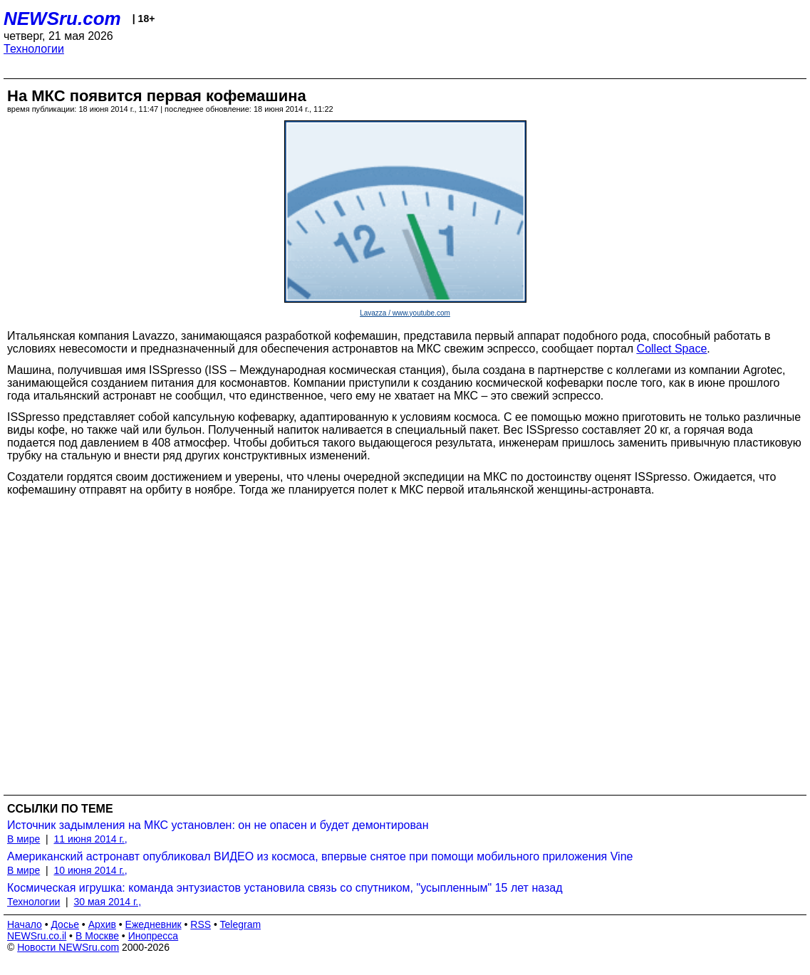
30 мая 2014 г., (108, 901)
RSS (200, 924)
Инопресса (153, 936)
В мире (23, 839)
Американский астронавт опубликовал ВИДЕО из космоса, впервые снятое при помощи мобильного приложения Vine (320, 856)
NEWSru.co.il (36, 936)
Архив (102, 924)
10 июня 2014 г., (90, 870)
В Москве (97, 936)
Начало (24, 924)
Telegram (240, 924)
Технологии (34, 49)
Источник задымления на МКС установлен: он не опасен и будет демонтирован (218, 825)
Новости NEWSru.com (68, 947)
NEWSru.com (62, 18)
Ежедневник (153, 924)
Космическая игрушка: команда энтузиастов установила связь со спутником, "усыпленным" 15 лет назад (285, 888)
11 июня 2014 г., (90, 839)
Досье (65, 924)
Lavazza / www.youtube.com (405, 313)
